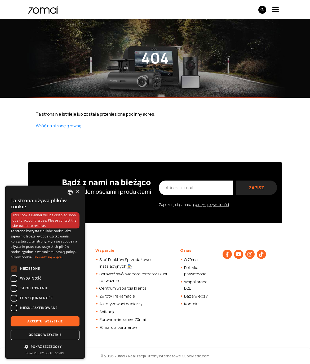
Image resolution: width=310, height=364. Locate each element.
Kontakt (191, 304)
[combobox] (70, 192)
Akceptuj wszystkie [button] (45, 321)
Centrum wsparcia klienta (123, 288)
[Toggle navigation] (275, 9)
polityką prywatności (212, 204)
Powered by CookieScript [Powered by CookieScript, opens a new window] (45, 353)
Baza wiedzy (196, 296)
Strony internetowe (164, 355)
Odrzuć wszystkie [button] (45, 334)
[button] (45, 346)
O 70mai (191, 259)
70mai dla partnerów (118, 327)
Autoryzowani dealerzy (121, 304)
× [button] (77, 192)
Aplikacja (107, 311)
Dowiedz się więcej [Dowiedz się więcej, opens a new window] (48, 257)
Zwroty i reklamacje (117, 296)
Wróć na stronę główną (58, 126)
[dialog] (45, 272)
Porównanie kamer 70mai (122, 319)
